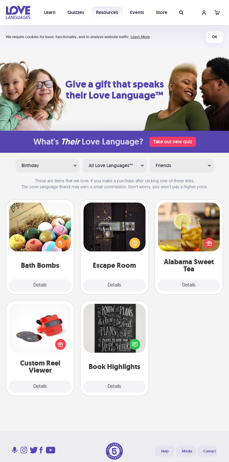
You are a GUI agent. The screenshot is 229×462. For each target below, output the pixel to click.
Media (187, 451)
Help (164, 451)
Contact (209, 451)
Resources (107, 12)
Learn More (140, 36)
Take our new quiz (172, 142)
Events (137, 12)
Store (161, 12)
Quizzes (75, 12)
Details (40, 285)
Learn (49, 12)
